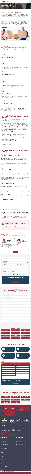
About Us (2, 456)
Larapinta (6, 335)
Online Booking (18, 447)
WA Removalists (15, 402)
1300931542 (22, 408)
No (18, 380)
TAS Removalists (6, 402)
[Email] (22, 260)
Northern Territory (6, 6)
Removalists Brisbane (4, 445)
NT (3, 6)
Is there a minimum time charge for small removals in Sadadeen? (13, 226)
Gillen (6, 330)
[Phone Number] (9, 260)
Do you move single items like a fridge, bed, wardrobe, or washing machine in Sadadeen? (15, 213)
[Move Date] (15, 262)
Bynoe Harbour (25, 335)
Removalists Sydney (4, 448)
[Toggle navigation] (30, 1)
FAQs (2, 459)
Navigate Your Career (4, 463)
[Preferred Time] (9, 264)
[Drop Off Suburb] (9, 269)
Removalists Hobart (4, 442)
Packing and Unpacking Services (21, 444)
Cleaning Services (19, 441)
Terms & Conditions (4, 466)
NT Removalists (15, 396)
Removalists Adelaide (4, 444)
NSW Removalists (15, 399)
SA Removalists (25, 396)
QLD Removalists (25, 399)
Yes (16, 380)
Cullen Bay (15, 335)
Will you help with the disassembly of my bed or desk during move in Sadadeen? (13, 224)
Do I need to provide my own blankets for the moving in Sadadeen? (13, 229)
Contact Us (3, 462)
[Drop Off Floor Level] (22, 269)
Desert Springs (15, 338)
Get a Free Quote (15, 363)
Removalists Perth (4, 441)
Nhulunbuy (15, 330)
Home (2, 6)
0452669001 (22, 409)
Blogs (2, 460)
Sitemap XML (3, 465)
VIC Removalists (6, 399)
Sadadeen (10, 6)
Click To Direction (8, 414)
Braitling (25, 330)
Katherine (25, 338)
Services (2, 457)
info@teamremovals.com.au (9, 408)
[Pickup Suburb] (9, 267)
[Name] (15, 258)
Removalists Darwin (4, 447)
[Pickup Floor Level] (22, 267)
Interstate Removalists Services (21, 442)
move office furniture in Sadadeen (14, 137)
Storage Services (18, 445)
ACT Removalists (6, 396)
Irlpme (6, 338)
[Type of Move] (22, 264)
